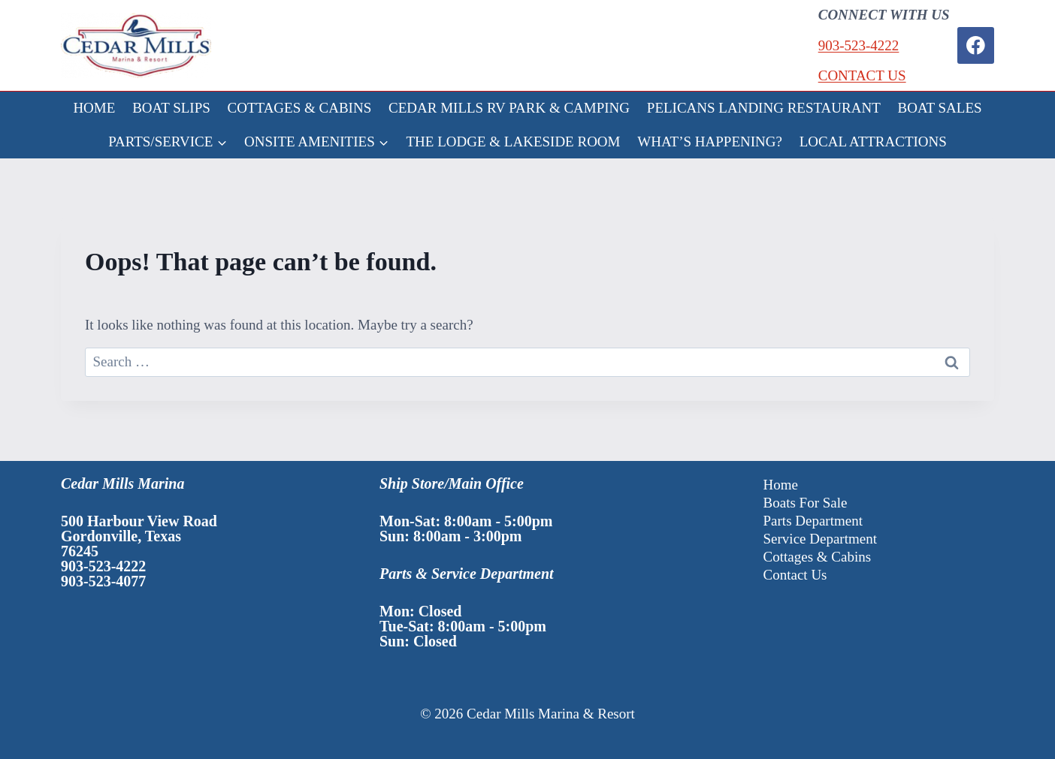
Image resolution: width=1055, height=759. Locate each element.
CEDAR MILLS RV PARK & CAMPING (509, 108)
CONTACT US (862, 75)
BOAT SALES (940, 108)
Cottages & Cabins (817, 557)
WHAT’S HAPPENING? (709, 141)
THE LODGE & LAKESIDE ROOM (514, 141)
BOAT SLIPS (171, 108)
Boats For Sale (805, 503)
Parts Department (813, 521)
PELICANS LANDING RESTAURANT (764, 108)
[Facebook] (975, 45)
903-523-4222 (858, 45)
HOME (94, 108)
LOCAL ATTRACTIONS (873, 141)
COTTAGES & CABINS (300, 108)
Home (780, 484)
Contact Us (795, 575)
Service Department (820, 539)
